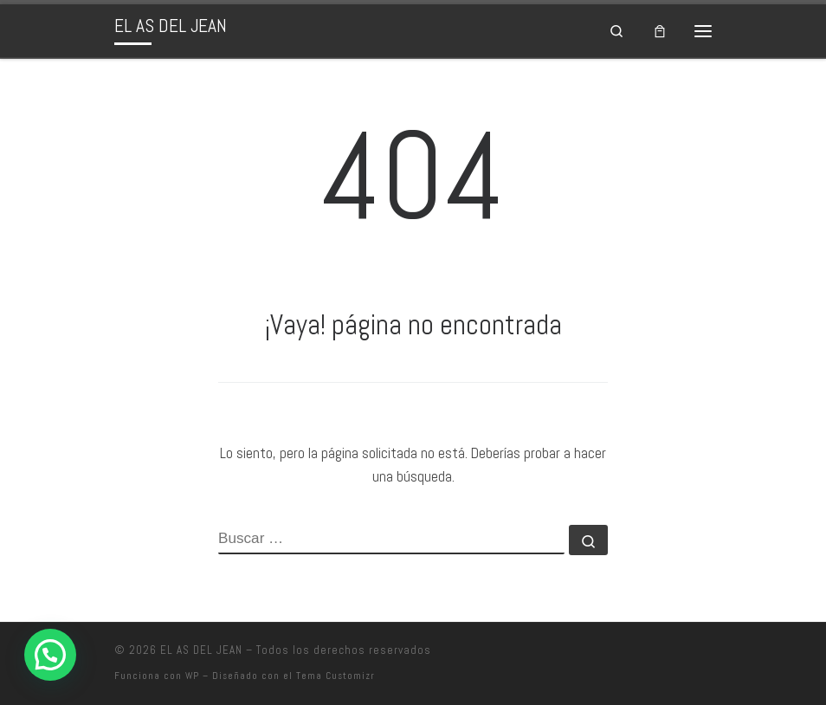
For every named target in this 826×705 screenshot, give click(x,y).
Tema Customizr (335, 675)
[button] (50, 655)
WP (192, 675)
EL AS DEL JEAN (201, 650)
